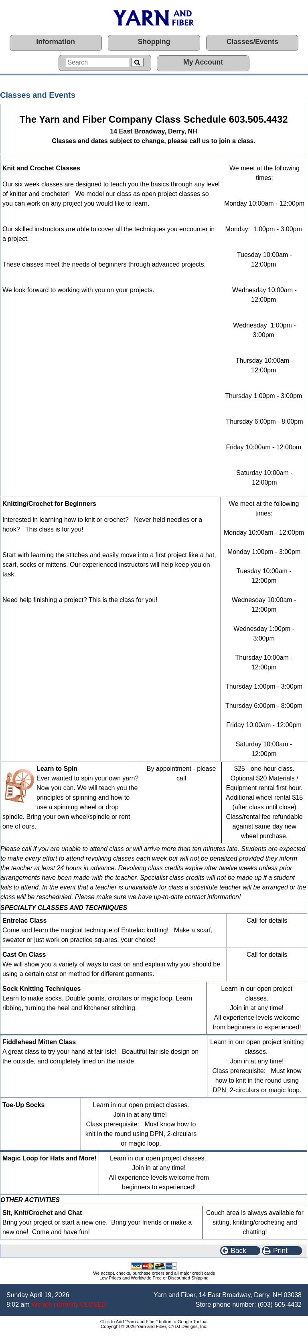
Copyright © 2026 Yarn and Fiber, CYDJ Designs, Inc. (154, 1326)
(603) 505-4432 (280, 1304)
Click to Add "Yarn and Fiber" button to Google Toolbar (154, 1321)
